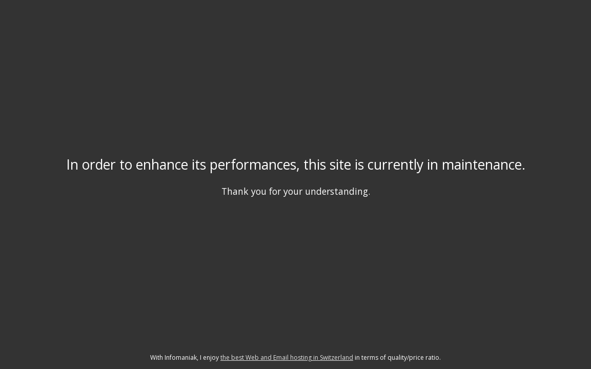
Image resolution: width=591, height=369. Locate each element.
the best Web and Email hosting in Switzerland (286, 357)
